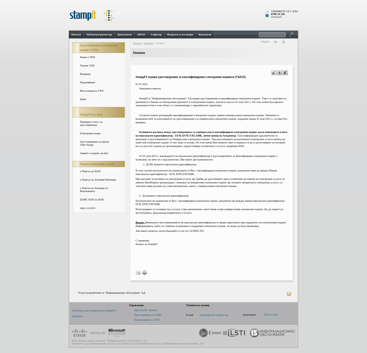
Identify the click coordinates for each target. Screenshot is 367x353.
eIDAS (141, 34)
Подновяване (87, 82)
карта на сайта (283, 42)
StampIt (183, 15)
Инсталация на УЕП (91, 90)
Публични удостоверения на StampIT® (94, 310)
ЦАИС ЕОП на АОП (92, 199)
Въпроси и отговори (180, 34)
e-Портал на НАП (90, 171)
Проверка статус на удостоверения (91, 123)
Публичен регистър (99, 34)
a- (274, 72)
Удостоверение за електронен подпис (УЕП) (99, 48)
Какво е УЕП (87, 57)
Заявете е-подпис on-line (94, 153)
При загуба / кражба (145, 310)
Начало (76, 34)
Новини (148, 43)
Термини (77, 316)
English (265, 41)
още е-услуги (87, 208)
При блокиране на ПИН (147, 315)
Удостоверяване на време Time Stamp (94, 143)
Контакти (205, 34)
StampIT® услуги (91, 114)
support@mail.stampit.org (214, 315)
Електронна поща (90, 133)
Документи (124, 34)
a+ (285, 72)
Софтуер (156, 34)
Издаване (85, 74)
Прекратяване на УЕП (147, 319)
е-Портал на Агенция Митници (98, 179)
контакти (275, 42)
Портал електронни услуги (97, 164)
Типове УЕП (87, 65)
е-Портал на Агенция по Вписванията (94, 190)
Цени (83, 99)
